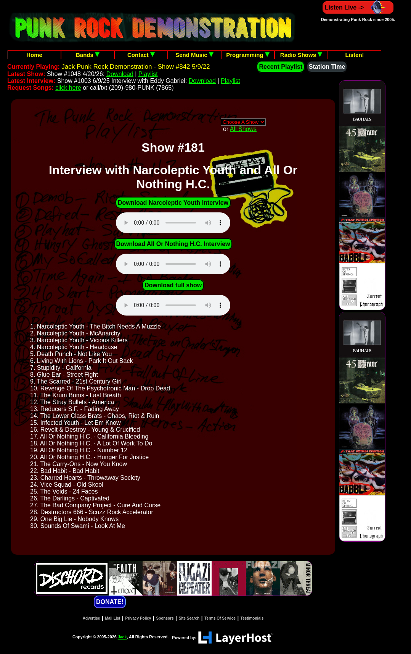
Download (119, 74)
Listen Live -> (358, 7)
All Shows (243, 129)
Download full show (173, 285)
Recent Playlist (280, 66)
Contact (141, 55)
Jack (122, 637)
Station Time (327, 66)
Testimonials (252, 618)
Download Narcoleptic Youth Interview (173, 202)
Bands (88, 55)
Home (34, 55)
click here (68, 87)
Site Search (189, 618)
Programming (248, 55)
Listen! (354, 55)
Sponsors (164, 618)
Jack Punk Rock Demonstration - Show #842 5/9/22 (135, 66)
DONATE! (110, 602)
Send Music (194, 55)
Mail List (112, 618)
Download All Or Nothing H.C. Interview (173, 244)
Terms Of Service (220, 618)
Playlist (148, 74)
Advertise (91, 618)
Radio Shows (301, 55)
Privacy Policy (138, 618)
